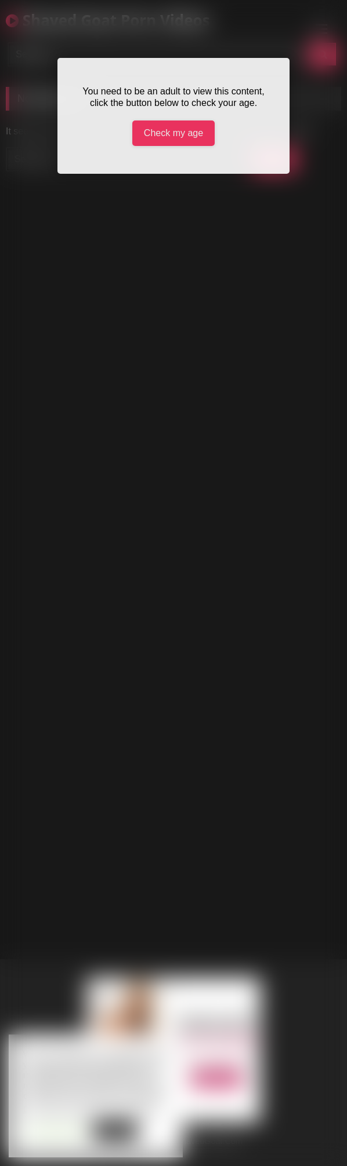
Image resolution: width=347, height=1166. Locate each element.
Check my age (173, 133)
